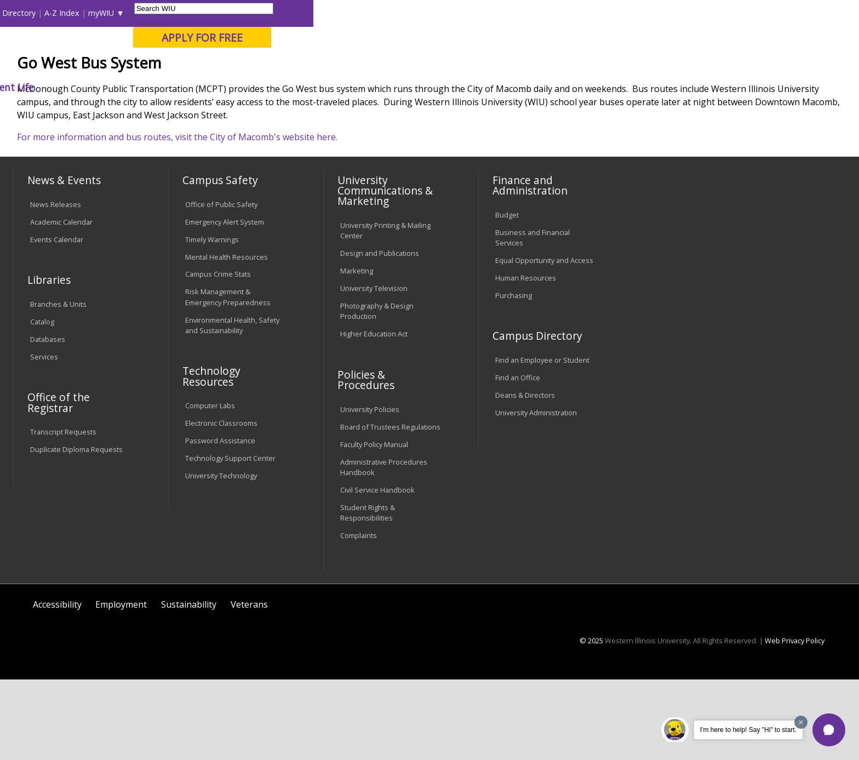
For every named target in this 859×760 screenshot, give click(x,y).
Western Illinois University (177, 47)
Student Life (551, 87)
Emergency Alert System (224, 302)
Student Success (269, 112)
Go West (323, 112)
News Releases (55, 285)
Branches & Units (58, 385)
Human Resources (525, 358)
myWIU (647, 13)
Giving (482, 87)
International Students (169, 13)
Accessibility (57, 685)
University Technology (221, 556)
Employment (121, 685)
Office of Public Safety (221, 285)
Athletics (421, 87)
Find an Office (517, 458)
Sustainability (188, 685)
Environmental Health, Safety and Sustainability (232, 406)
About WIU (91, 87)
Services (44, 437)
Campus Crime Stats (218, 355)
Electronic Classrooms (221, 503)
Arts (365, 87)
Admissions (242, 87)
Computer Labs (210, 487)
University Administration (536, 493)
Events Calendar (56, 320)
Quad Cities (268, 65)
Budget (507, 295)
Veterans (249, 685)
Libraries (454, 13)
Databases (47, 420)
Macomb (215, 65)
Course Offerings (509, 13)
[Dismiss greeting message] (801, 722)
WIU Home (210, 112)
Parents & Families (50, 13)
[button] (828, 729)
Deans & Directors (525, 476)
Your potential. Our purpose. (126, 65)
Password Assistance (220, 521)
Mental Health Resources (226, 337)
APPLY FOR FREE (747, 37)
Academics (166, 87)
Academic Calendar (61, 302)
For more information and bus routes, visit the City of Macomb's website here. (177, 218)
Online (316, 65)
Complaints (358, 616)
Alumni (312, 87)
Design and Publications (379, 334)
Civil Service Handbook (377, 570)
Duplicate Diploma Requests (76, 530)
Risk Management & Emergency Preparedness (228, 378)
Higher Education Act (374, 414)
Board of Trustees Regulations (390, 507)
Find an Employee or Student (542, 440)
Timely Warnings (212, 320)
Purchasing (513, 376)
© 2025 (591, 721)
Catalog (42, 402)
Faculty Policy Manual (374, 525)
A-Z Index (608, 13)
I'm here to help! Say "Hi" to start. (748, 730)
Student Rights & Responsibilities (367, 593)
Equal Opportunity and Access (544, 341)
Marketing (356, 351)
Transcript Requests (63, 513)
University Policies (369, 490)
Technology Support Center (230, 539)
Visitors (106, 13)
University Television (374, 369)
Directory (565, 13)
